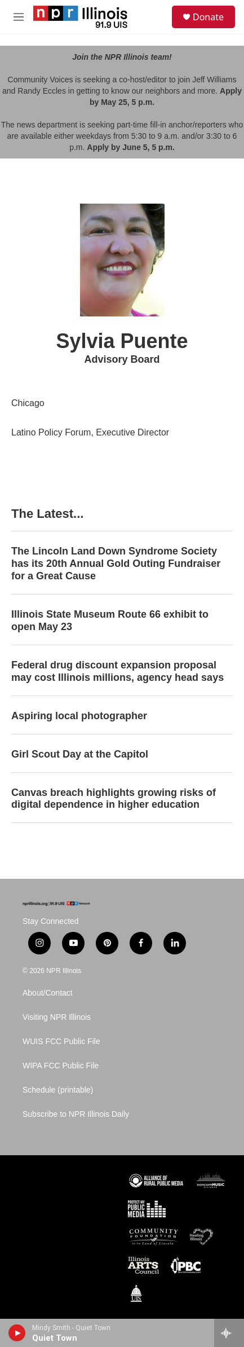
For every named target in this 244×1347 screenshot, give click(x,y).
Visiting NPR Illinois (57, 1017)
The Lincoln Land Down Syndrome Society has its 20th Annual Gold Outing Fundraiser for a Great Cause (115, 563)
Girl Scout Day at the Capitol (79, 754)
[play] (17, 1333)
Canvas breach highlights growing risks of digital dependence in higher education (113, 799)
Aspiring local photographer (79, 715)
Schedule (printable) (58, 1090)
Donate (208, 17)
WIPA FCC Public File (61, 1066)
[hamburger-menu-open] (18, 17)
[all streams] (229, 1333)
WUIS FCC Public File (61, 1041)
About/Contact (48, 993)
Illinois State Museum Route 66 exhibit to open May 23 (109, 620)
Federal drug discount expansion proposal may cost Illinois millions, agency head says (117, 671)
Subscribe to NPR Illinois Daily (76, 1114)
